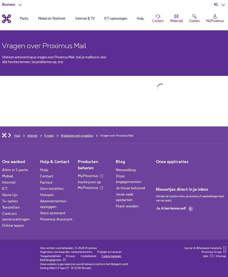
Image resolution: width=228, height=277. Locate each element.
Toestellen (11, 207)
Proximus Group (214, 252)
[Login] (215, 19)
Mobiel (7, 176)
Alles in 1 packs (15, 170)
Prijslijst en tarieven (109, 252)
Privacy (70, 256)
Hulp (44, 170)
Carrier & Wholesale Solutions (205, 248)
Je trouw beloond (130, 188)
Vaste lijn (10, 195)
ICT (4, 188)
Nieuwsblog (126, 170)
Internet (9, 182)
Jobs (208, 256)
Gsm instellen (52, 188)
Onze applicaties (172, 162)
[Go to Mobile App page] (172, 171)
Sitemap (221, 256)
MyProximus (90, 176)
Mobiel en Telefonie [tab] (51, 18)
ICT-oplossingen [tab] (115, 18)
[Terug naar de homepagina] (6, 18)
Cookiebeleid (88, 256)
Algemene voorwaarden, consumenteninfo (66, 252)
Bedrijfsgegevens (53, 260)
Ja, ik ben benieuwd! (174, 209)
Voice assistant (52, 213)
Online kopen (13, 225)
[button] (220, 4)
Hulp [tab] (140, 18)
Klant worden (127, 206)
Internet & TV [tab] (85, 18)
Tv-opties (10, 201)
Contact (46, 176)
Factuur (46, 182)
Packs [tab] (24, 18)
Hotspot (47, 195)
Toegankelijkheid (50, 256)
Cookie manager (111, 256)
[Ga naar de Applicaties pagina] (160, 171)
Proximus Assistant (56, 219)
